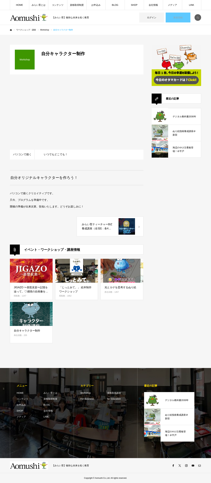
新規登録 (178, 17)
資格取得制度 (77, 5)
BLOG (115, 5)
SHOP (134, 5)
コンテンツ (57, 5)
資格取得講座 (114, 393)
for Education (114, 399)
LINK (191, 5)
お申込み (96, 5)
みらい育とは (38, 5)
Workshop (85, 393)
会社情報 (153, 5)
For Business (87, 399)
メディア (172, 5)
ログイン (151, 17)
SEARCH (198, 17)
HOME (19, 5)
